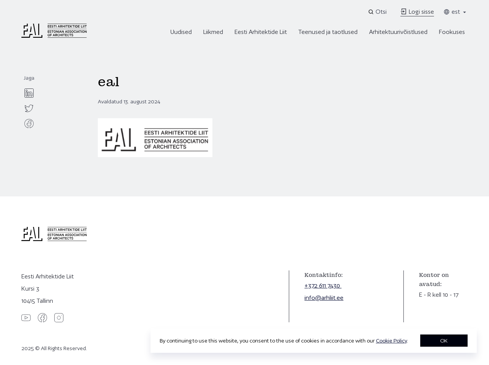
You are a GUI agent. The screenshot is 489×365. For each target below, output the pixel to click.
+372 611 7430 (323, 285)
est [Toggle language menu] (455, 11)
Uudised (181, 31)
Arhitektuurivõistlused (398, 31)
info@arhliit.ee (323, 297)
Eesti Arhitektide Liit (261, 31)
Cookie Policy (391, 341)
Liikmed (213, 31)
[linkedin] (29, 93)
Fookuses (452, 31)
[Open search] (378, 11)
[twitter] (29, 108)
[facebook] (29, 123)
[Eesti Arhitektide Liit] (54, 36)
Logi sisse (417, 11)
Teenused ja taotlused (328, 31)
